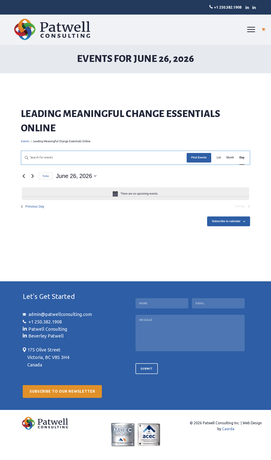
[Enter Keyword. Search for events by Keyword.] (104, 157)
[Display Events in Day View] (241, 157)
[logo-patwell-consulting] (52, 29)
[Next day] (32, 176)
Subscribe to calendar (226, 221)
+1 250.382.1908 (227, 7)
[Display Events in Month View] (230, 157)
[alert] (135, 193)
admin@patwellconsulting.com (60, 314)
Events (25, 141)
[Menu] (251, 29)
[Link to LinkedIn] (247, 7)
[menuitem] (251, 29)
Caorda (228, 430)
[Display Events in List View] (219, 157)
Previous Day (33, 206)
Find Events (199, 157)
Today (45, 176)
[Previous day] (23, 176)
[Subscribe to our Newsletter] (62, 392)
